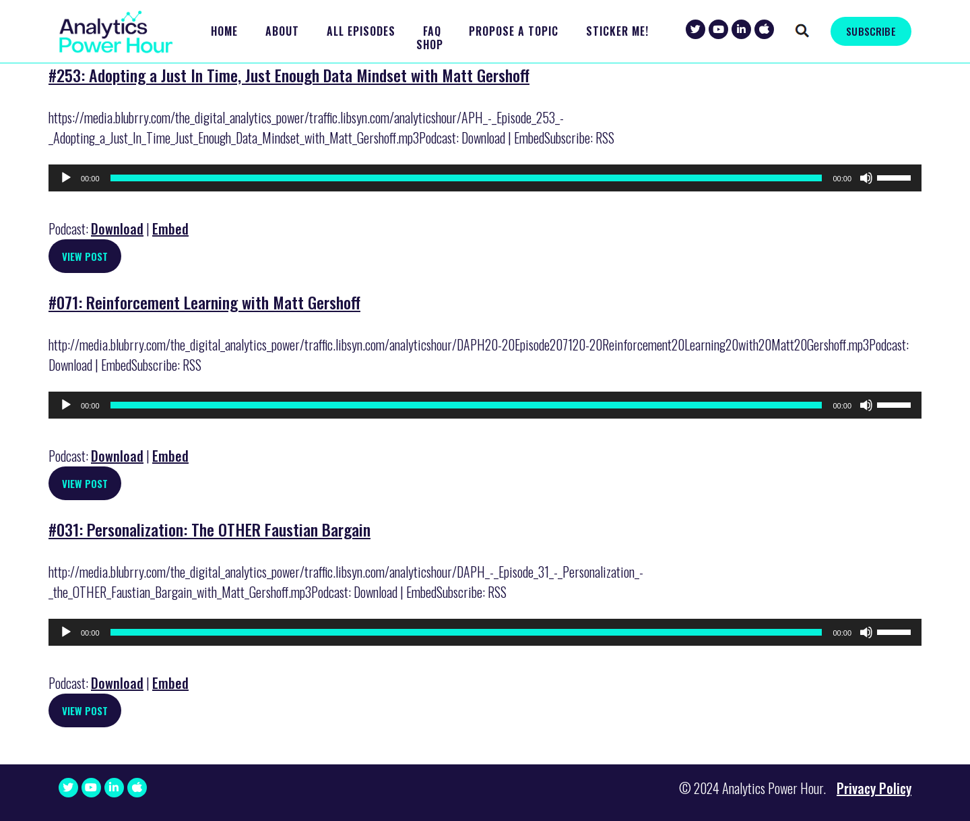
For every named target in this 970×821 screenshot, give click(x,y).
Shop (429, 45)
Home (224, 31)
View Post (85, 256)
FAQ (432, 31)
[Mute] (866, 178)
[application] (485, 177)
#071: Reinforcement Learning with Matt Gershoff (204, 302)
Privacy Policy (874, 788)
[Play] (66, 178)
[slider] (466, 178)
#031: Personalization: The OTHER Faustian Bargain (209, 529)
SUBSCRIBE (870, 31)
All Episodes (361, 31)
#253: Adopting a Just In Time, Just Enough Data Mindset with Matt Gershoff (288, 75)
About (282, 31)
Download (117, 228)
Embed (170, 228)
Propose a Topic (513, 31)
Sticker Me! (617, 31)
